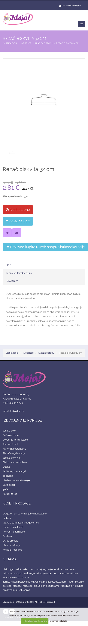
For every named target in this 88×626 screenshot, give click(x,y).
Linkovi (7, 518)
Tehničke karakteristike (19, 273)
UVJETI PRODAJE (17, 503)
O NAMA (10, 559)
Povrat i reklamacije (14, 531)
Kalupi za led (10, 493)
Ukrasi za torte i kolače (15, 439)
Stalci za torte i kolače (15, 462)
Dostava (7, 536)
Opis (8, 265)
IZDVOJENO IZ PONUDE (22, 420)
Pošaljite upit (18, 221)
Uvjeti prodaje (10, 540)
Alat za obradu (44, 43)
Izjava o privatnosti (13, 527)
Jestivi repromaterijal (14, 471)
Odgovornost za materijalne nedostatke (25, 513)
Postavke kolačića (58, 621)
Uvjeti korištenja (11, 545)
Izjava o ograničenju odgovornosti (21, 522)
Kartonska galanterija (14, 448)
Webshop (26, 43)
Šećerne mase (11, 435)
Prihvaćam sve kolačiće (35, 621)
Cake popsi (9, 484)
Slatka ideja (10, 43)
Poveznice (12, 281)
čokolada (8, 475)
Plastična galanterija (14, 453)
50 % (5, 489)
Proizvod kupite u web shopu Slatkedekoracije (45, 247)
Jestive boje (9, 430)
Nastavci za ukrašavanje (16, 480)
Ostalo (6, 466)
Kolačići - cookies (12, 549)
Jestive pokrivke (11, 457)
